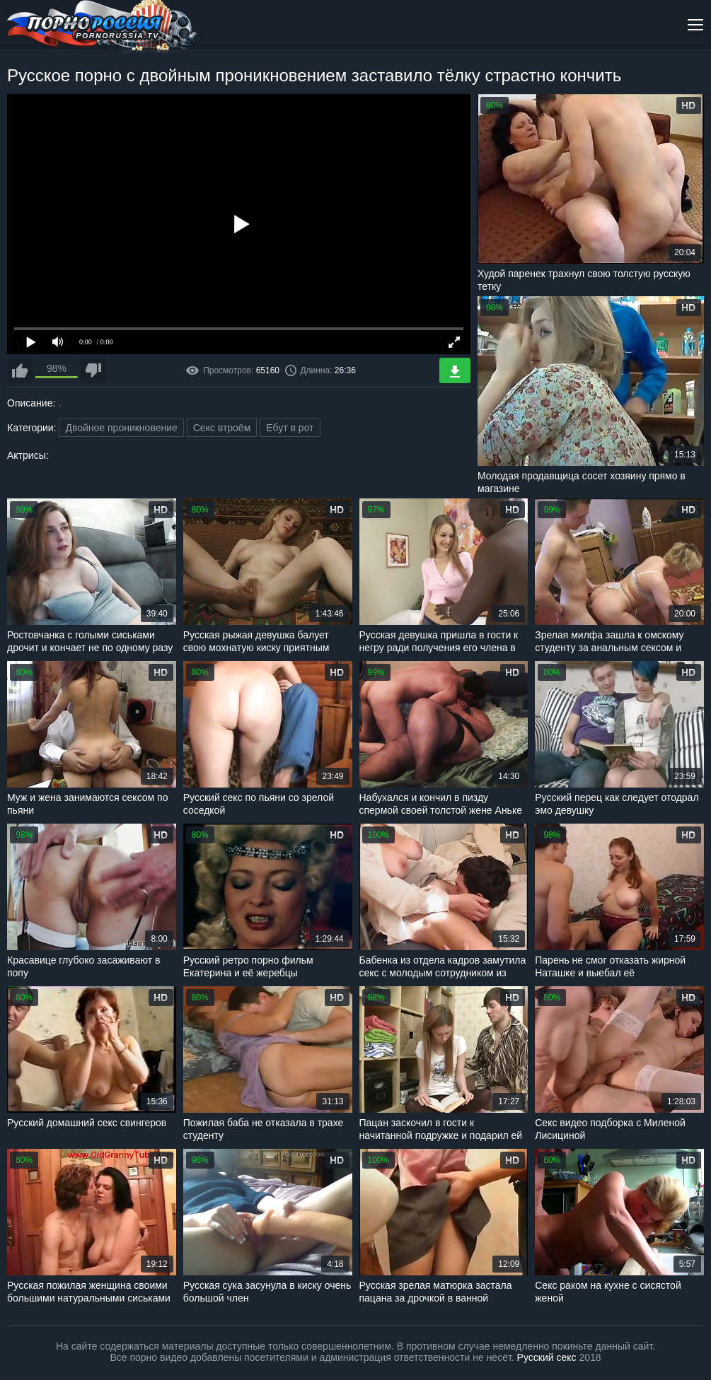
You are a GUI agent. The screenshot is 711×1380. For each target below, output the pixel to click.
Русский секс (547, 1357)
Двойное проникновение (121, 427)
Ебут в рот (289, 427)
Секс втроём (222, 427)
